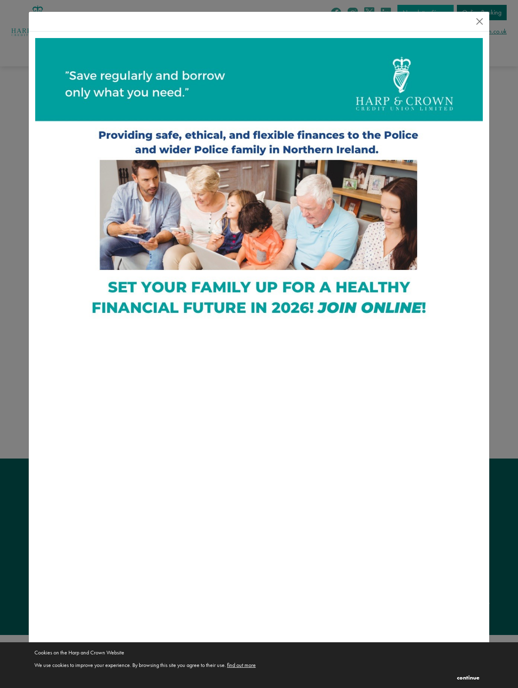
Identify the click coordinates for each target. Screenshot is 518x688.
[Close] (479, 21)
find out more (241, 665)
